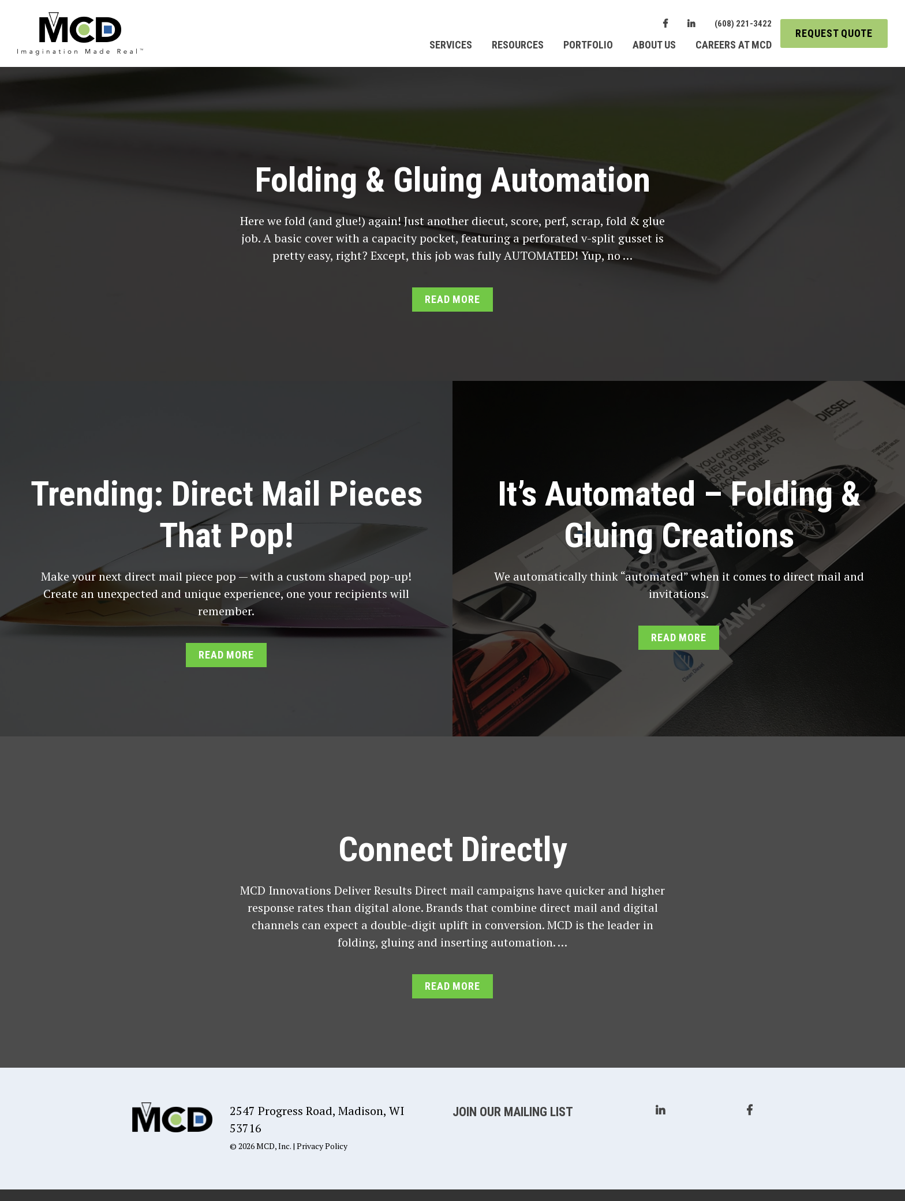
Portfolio (588, 45)
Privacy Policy (322, 1145)
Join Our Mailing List (512, 1112)
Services (450, 45)
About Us (654, 45)
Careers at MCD (733, 45)
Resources (518, 45)
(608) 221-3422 (743, 23)
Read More (452, 299)
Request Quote (834, 33)
